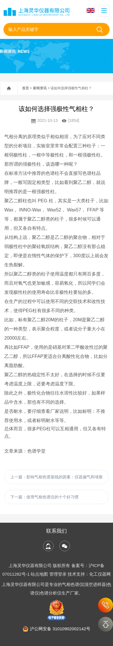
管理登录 (58, 574)
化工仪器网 (100, 574)
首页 (25, 88)
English (91, 10)
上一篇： (56, 477)
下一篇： (44, 497)
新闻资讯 (40, 88)
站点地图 (39, 574)
